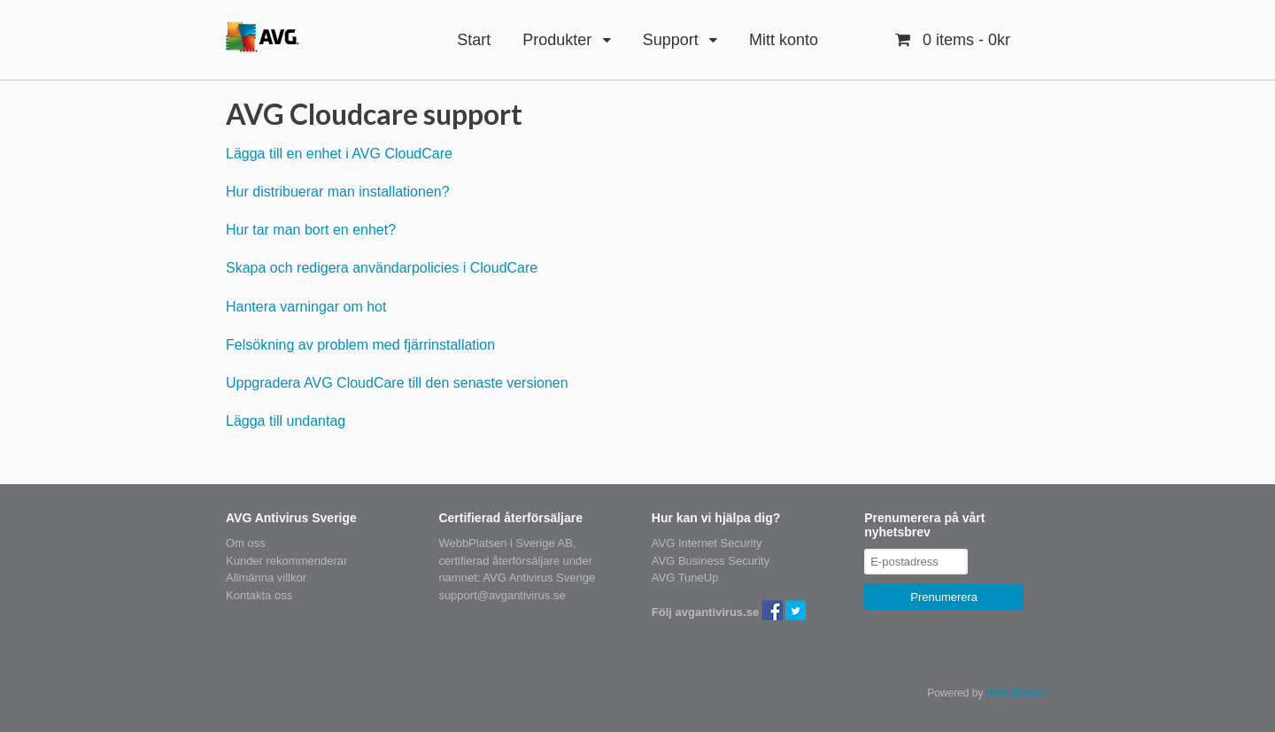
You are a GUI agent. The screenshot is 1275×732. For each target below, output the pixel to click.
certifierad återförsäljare (499, 560)
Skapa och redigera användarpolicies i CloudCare (381, 267)
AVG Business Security (710, 560)
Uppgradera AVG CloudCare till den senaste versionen (397, 382)
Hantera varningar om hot (306, 306)
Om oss (246, 543)
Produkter (556, 40)
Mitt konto (783, 40)
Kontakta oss (259, 595)
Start (474, 40)
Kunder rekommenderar (286, 560)
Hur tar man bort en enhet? (311, 229)
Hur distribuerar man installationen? (338, 191)
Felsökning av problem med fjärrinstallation (360, 344)
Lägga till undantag (285, 420)
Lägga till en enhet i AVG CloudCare (339, 153)
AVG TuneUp (685, 577)
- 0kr (964, 40)
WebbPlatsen (1017, 693)
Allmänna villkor (266, 577)
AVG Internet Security (707, 543)
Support (671, 40)
